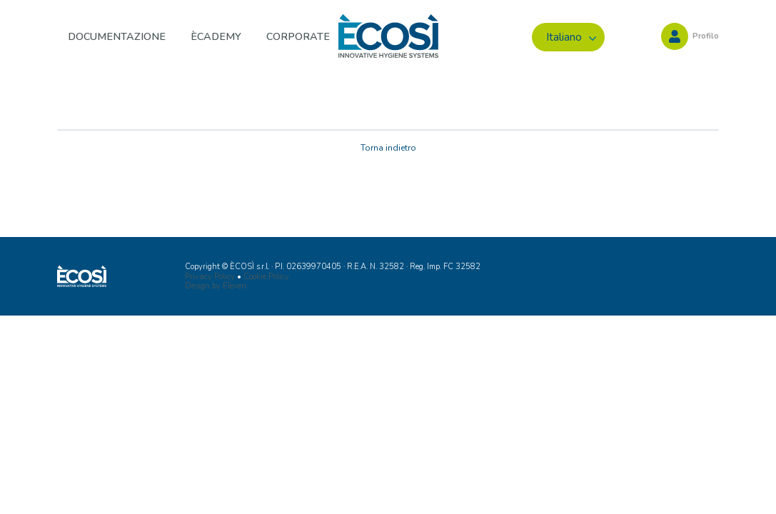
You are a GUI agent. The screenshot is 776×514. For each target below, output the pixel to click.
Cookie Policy (266, 276)
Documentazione (117, 36)
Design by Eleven (215, 286)
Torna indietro (388, 147)
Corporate (298, 36)
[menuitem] (568, 37)
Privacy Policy (210, 276)
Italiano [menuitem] (564, 37)
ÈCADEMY (216, 36)
